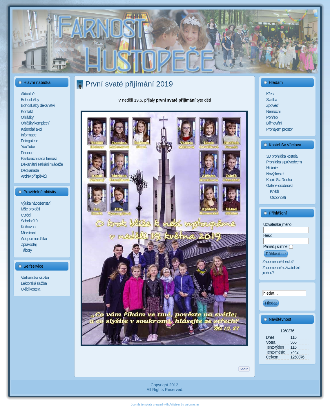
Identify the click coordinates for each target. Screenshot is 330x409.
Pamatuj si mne (275, 246)
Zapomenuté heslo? (277, 261)
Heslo (267, 235)
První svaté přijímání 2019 (129, 84)
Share (244, 369)
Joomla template (141, 404)
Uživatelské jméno (277, 224)
